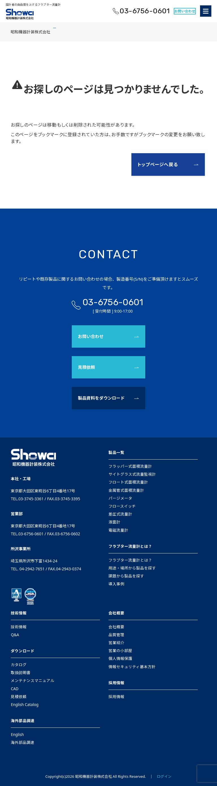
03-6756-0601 (145, 11)
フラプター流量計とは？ (130, 546)
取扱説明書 (21, 672)
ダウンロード (22, 650)
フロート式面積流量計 (128, 482)
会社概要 (116, 613)
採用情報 (116, 682)
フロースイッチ (122, 506)
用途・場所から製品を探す (132, 568)
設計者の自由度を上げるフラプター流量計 (33, 5)
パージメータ (120, 498)
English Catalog (24, 704)
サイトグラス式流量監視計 (132, 474)
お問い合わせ (184, 11)
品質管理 (116, 634)
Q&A (15, 634)
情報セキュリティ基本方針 (132, 666)
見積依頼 (86, 367)
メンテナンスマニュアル (32, 680)
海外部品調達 (22, 720)
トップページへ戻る (158, 164)
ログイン (164, 776)
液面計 (114, 522)
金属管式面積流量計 (126, 490)
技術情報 (19, 613)
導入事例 (116, 583)
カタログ (19, 664)
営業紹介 (116, 642)
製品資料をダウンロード (101, 398)
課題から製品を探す (126, 576)
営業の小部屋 (120, 650)
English (17, 734)
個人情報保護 (120, 658)
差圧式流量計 (120, 514)
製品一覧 (116, 452)
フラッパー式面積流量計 (130, 466)
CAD (14, 688)
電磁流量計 (118, 530)
